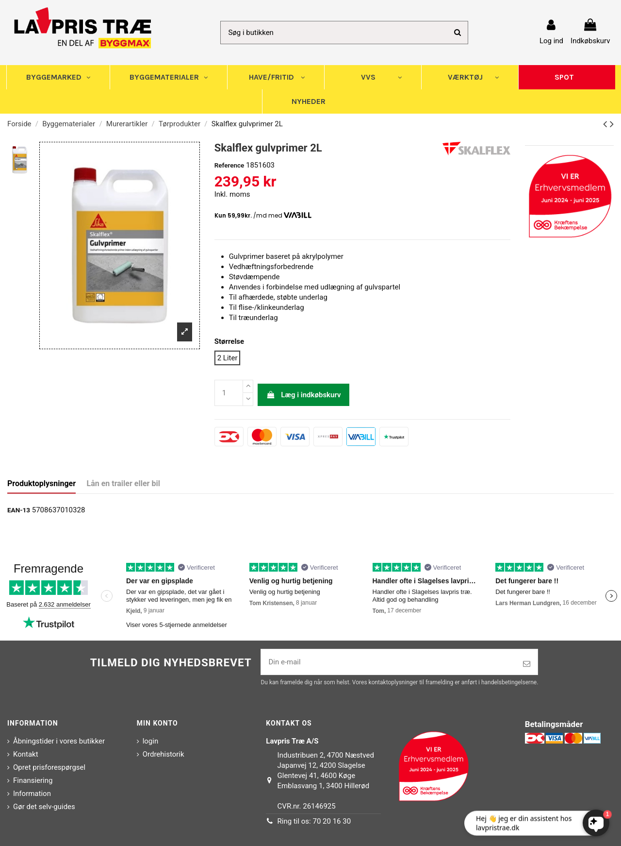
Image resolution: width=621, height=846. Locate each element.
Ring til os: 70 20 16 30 (314, 821)
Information (32, 793)
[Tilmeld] (527, 664)
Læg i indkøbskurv (303, 394)
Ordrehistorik (163, 754)
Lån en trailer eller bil (123, 483)
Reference (229, 165)
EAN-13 (18, 510)
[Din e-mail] (388, 662)
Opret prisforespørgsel (49, 767)
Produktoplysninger (41, 483)
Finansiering (32, 780)
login (151, 741)
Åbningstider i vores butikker (59, 741)
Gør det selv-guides (44, 806)
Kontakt (25, 754)
